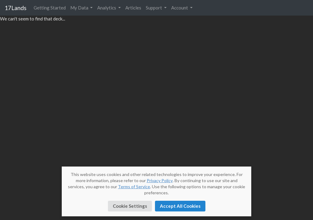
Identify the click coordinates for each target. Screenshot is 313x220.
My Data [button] (79, 7)
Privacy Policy (160, 180)
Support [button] (154, 7)
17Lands (16, 7)
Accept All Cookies (180, 206)
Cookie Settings (130, 206)
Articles (133, 7)
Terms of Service (134, 186)
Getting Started (50, 7)
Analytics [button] (107, 7)
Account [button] (180, 7)
